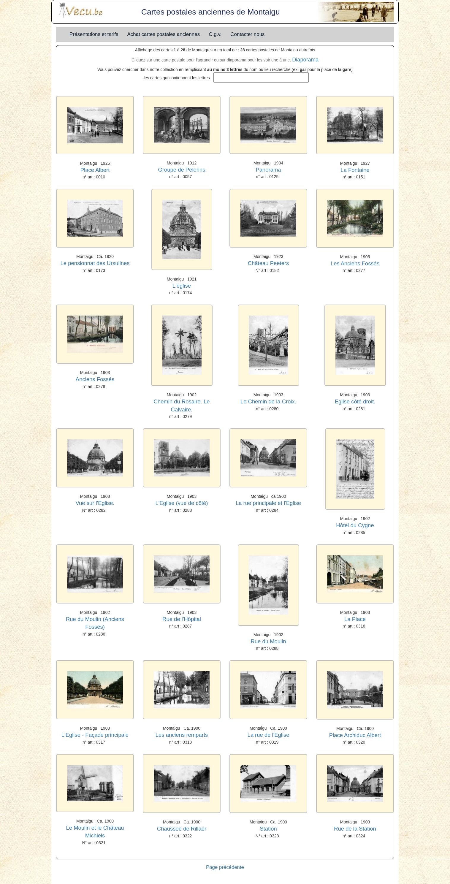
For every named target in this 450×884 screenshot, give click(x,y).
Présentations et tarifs (93, 34)
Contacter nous (247, 34)
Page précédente (225, 867)
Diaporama (305, 60)
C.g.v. (215, 34)
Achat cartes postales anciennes (163, 34)
